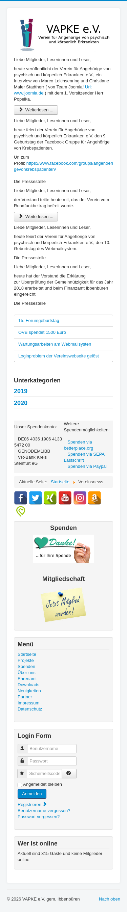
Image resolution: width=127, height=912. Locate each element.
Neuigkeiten (29, 690)
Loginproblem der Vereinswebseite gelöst (58, 355)
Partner (25, 696)
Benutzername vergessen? (44, 810)
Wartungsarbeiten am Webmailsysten (54, 344)
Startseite (27, 654)
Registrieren (32, 804)
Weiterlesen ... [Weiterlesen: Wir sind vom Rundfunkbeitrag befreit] (36, 216)
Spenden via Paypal (87, 466)
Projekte (26, 660)
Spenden (26, 666)
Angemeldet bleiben (42, 784)
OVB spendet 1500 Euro (42, 332)
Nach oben (109, 899)
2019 (20, 391)
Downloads (28, 684)
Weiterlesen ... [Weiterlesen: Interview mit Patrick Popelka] (36, 109)
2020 (20, 403)
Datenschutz (30, 709)
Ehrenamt (27, 678)
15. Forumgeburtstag (38, 320)
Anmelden (32, 793)
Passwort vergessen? (39, 816)
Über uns (27, 672)
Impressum (28, 702)
